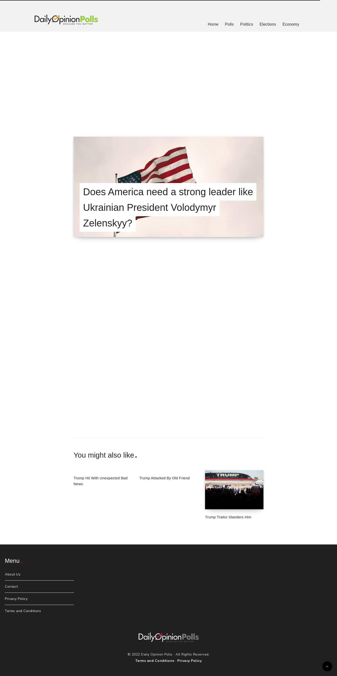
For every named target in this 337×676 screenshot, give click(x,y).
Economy (290, 24)
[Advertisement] (168, 78)
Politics (246, 24)
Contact (11, 586)
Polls (229, 24)
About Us (12, 574)
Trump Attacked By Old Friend (164, 478)
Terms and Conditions (23, 611)
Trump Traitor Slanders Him (228, 517)
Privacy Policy (16, 598)
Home (213, 24)
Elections (268, 24)
